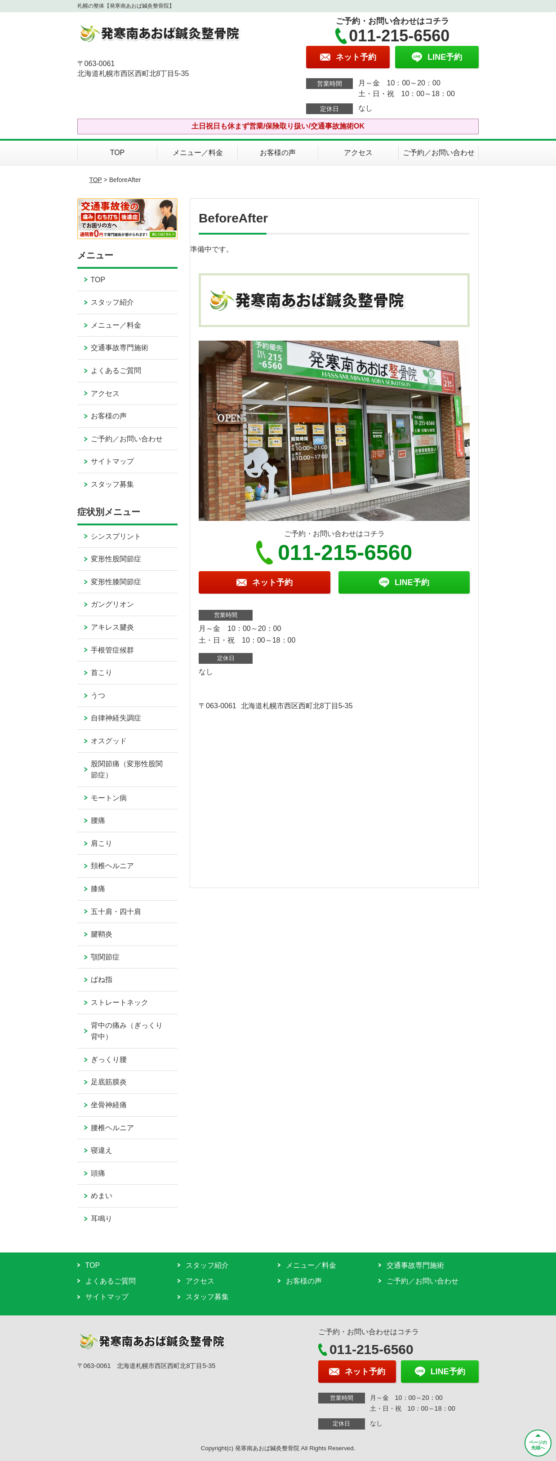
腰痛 (98, 820)
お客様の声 (278, 152)
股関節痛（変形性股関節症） (127, 769)
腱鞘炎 (101, 934)
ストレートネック (119, 1002)
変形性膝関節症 (116, 582)
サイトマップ (112, 461)
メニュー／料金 (198, 152)
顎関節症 (105, 957)
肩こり (101, 843)
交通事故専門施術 (119, 347)
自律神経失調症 (116, 718)
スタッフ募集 (112, 484)
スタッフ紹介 (112, 302)
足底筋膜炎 (109, 1082)
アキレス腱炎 (112, 627)
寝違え (101, 1150)
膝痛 (98, 889)
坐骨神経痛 (109, 1105)
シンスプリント (116, 536)
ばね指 (101, 979)
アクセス (358, 152)
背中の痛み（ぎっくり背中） (127, 1031)
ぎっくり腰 (109, 1059)
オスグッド (109, 741)
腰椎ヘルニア (112, 1128)
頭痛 (98, 1173)
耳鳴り (101, 1218)
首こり (101, 672)
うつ (98, 695)
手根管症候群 (112, 650)
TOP (117, 152)
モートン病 (109, 798)
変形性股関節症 (116, 559)
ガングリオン (112, 604)
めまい (101, 1195)
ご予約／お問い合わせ (439, 152)
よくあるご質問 (116, 370)
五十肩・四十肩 (116, 911)
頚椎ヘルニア (112, 866)
